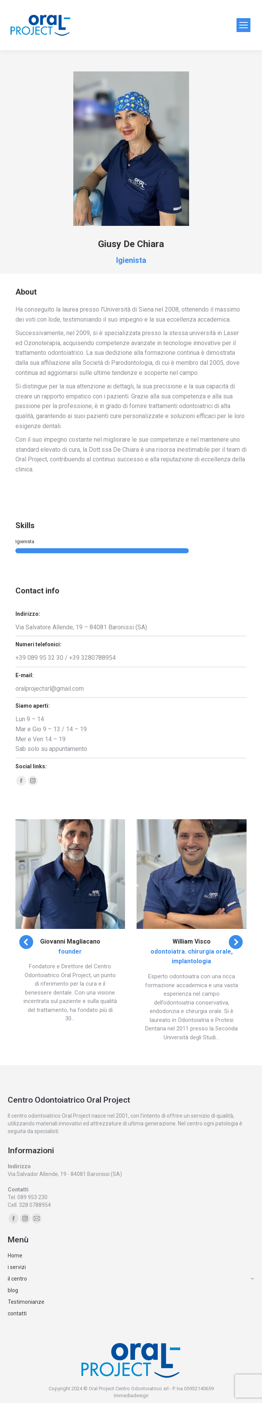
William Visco (191, 941)
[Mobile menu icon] (243, 25)
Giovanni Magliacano (70, 941)
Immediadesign (131, 1395)
